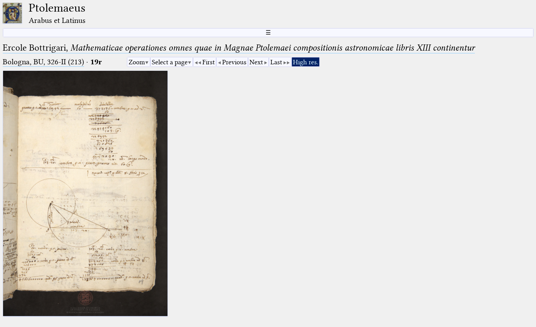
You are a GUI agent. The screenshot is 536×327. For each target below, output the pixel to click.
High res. (305, 62)
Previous (234, 62)
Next (256, 62)
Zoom (137, 62)
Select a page (170, 62)
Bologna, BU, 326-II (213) (43, 61)
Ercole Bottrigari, (239, 47)
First (208, 62)
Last (276, 62)
